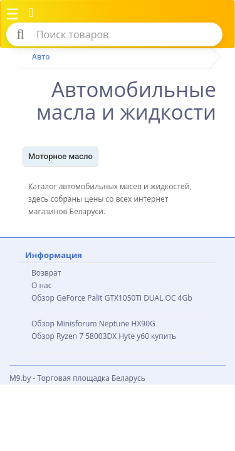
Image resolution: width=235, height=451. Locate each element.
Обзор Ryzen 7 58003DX (74, 336)
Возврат (46, 272)
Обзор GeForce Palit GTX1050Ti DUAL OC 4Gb (111, 298)
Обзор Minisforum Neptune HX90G (93, 323)
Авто (41, 56)
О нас (41, 285)
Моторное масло (60, 156)
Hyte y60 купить (147, 336)
